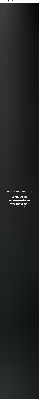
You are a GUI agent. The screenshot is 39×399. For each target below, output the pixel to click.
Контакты (36, 1)
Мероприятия (32, 1)
